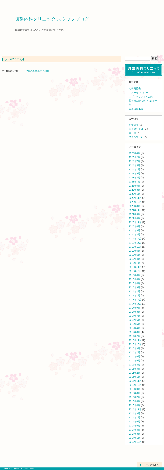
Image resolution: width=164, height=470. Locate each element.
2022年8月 (134, 206)
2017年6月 (134, 320)
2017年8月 (134, 311)
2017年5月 (134, 324)
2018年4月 (134, 283)
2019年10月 (135, 246)
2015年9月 (134, 389)
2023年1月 (134, 193)
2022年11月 (135, 198)
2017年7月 (134, 315)
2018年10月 (135, 271)
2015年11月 (135, 381)
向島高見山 (135, 88)
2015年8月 (134, 393)
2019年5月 (134, 254)
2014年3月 (134, 433)
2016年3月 (134, 368)
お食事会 (133, 125)
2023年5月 (134, 185)
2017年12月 (135, 299)
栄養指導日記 (136, 137)
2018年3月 (134, 287)
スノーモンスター (138, 92)
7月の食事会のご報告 (37, 71)
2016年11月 (135, 340)
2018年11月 (135, 267)
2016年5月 (134, 360)
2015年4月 (134, 405)
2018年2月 (134, 291)
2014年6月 (134, 421)
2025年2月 (134, 157)
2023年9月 (134, 173)
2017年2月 (134, 336)
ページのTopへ (151, 464)
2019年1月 (134, 263)
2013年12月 (135, 442)
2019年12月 (135, 238)
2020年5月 (134, 230)
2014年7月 (134, 417)
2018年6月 (134, 279)
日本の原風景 (136, 108)
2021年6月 (134, 218)
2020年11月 (135, 222)
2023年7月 (134, 181)
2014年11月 (135, 409)
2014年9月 (134, 413)
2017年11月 (135, 303)
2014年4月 (134, 429)
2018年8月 (134, 275)
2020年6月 (134, 226)
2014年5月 (134, 425)
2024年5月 (134, 165)
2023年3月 (134, 189)
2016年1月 (134, 376)
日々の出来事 (136, 129)
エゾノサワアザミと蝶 (141, 96)
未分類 (132, 133)
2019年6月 (134, 250)
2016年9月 (134, 348)
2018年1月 (134, 295)
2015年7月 (134, 397)
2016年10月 (135, 344)
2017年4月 (134, 328)
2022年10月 (135, 202)
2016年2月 (134, 372)
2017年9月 (134, 307)
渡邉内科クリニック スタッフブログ (52, 19)
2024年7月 (134, 161)
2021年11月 (135, 210)
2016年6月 (134, 356)
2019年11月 (135, 242)
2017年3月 (134, 332)
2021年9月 (134, 214)
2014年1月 (134, 437)
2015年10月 (135, 385)
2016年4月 (134, 364)
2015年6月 (134, 401)
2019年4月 (134, 259)
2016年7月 (134, 352)
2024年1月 (134, 169)
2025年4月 (134, 153)
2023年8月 (134, 177)
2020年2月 (134, 234)
